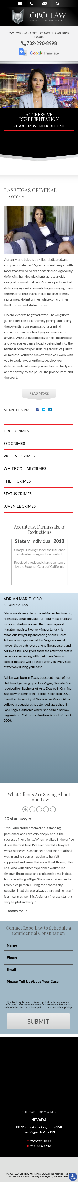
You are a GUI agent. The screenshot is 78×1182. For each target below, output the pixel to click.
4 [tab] (46, 911)
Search (58, 3)
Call (32, 3)
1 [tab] (25, 911)
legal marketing (32, 1176)
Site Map (28, 1112)
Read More (39, 393)
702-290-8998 (40, 1141)
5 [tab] (53, 911)
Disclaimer (47, 1112)
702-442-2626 (40, 1146)
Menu (20, 3)
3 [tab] (39, 911)
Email (45, 3)
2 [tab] (32, 911)
